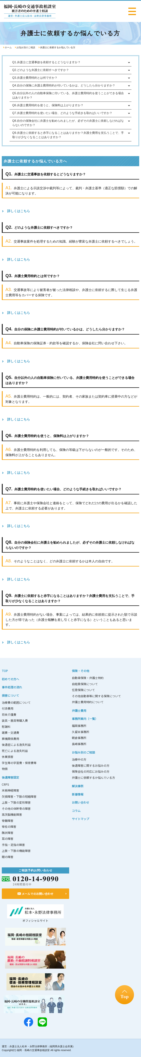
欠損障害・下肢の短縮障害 (19, 796)
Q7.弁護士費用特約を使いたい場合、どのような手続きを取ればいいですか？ (62, 113)
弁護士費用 (79, 710)
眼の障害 (7, 857)
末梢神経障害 (10, 790)
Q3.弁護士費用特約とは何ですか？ (34, 77)
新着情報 (77, 794)
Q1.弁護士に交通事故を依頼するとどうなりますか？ (46, 62)
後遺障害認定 (10, 777)
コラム (76, 811)
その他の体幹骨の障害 (16, 808)
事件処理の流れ (12, 687)
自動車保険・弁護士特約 (88, 678)
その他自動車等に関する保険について (96, 696)
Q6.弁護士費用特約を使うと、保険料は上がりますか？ (47, 105)
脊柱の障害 (9, 826)
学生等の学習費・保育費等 (19, 763)
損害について (10, 695)
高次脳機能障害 (12, 814)
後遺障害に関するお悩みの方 (90, 765)
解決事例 (77, 786)
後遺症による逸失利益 (16, 744)
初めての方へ (10, 679)
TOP (5, 671)
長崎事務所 (79, 744)
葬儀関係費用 (10, 738)
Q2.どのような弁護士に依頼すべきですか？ (40, 69)
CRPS (5, 784)
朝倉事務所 (79, 738)
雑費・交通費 (10, 732)
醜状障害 (7, 832)
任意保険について (83, 690)
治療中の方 (79, 759)
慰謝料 (6, 726)
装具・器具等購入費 (15, 720)
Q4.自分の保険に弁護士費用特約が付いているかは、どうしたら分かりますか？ (63, 85)
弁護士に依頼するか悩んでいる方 (93, 777)
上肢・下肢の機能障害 (16, 850)
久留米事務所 (80, 732)
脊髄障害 (7, 820)
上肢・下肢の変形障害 (16, 802)
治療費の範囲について (16, 702)
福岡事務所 (79, 726)
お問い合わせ (80, 802)
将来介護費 (9, 714)
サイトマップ (80, 819)
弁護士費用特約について (88, 702)
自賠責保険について (85, 684)
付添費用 (7, 708)
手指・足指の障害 (13, 845)
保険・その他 (80, 671)
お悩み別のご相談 (25, 47)
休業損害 (7, 756)
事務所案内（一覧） (85, 718)
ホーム (8, 47)
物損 (5, 769)
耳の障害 (7, 838)
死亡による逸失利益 (15, 751)
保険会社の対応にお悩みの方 (90, 771)
